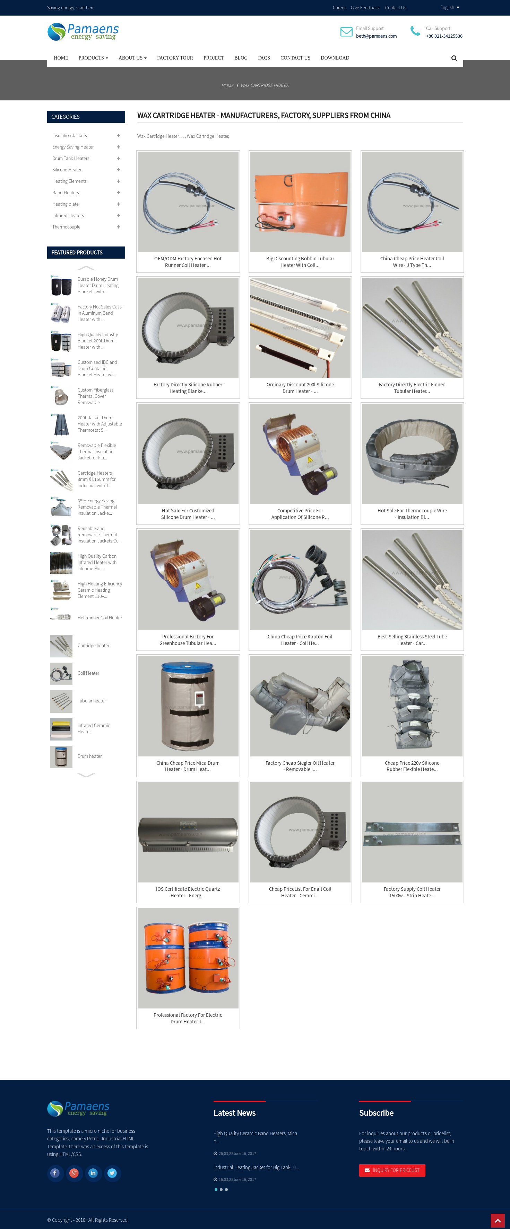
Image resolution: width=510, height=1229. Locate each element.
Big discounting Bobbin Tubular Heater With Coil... (300, 260)
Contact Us (395, 6)
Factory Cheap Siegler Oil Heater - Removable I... (300, 764)
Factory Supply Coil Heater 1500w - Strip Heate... (412, 890)
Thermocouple (66, 225)
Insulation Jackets (69, 133)
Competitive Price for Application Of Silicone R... (300, 512)
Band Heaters (65, 190)
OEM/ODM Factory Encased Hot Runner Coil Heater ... (188, 260)
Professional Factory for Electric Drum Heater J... (188, 1016)
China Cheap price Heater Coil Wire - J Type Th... (412, 260)
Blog (241, 56)
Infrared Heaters (68, 213)
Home (61, 56)
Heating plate (65, 202)
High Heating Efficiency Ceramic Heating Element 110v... (100, 587)
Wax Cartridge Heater (265, 83)
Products (93, 56)
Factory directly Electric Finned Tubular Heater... (412, 386)
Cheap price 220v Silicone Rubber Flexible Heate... (412, 764)
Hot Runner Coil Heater (100, 615)
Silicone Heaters (68, 167)
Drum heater (90, 754)
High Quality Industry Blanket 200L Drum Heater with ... (98, 338)
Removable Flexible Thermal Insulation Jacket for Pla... (97, 449)
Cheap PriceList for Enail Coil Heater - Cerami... (300, 890)
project (214, 56)
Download (335, 56)
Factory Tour (175, 56)
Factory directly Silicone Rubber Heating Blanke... (188, 386)
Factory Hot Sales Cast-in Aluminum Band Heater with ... (100, 311)
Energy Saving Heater (73, 145)
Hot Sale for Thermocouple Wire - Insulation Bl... (412, 512)
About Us (133, 56)
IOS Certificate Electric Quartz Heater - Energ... (188, 890)
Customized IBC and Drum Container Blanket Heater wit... (97, 366)
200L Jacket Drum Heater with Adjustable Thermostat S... (100, 421)
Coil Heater (88, 671)
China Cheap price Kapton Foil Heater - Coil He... (300, 638)
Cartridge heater (93, 643)
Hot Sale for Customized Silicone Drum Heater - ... (188, 512)
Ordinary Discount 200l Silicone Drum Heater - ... (300, 386)
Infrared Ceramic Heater (94, 726)
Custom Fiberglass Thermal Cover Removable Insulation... (96, 394)
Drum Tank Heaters (70, 156)
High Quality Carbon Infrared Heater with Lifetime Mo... (97, 560)
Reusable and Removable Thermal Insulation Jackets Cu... (100, 532)
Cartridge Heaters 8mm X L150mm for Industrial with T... (96, 477)
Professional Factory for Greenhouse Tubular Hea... (187, 638)
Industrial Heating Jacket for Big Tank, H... (257, 1165)
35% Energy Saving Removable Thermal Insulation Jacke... (97, 504)
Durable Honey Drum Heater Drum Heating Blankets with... (98, 283)
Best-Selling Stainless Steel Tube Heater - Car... (412, 638)
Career (339, 6)
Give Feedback (365, 6)
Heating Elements (69, 179)
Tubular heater (92, 699)
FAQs (264, 56)
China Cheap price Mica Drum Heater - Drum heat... (188, 764)
